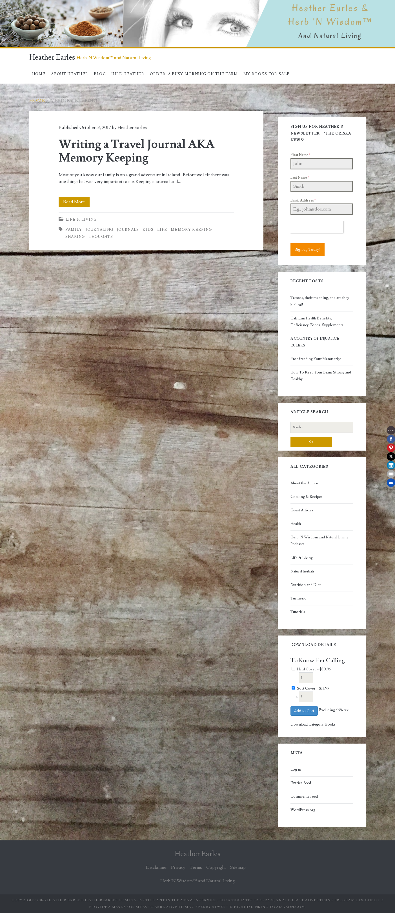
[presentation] (316, 227)
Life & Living (81, 219)
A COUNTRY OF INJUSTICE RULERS (314, 342)
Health (295, 524)
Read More (76, 202)
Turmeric (298, 598)
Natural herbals (302, 571)
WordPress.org (302, 810)
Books (330, 724)
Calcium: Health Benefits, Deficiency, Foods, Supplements (316, 321)
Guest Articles (301, 510)
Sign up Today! (307, 249)
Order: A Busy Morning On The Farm (194, 74)
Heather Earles (52, 57)
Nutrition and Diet (305, 585)
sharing (75, 236)
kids (148, 229)
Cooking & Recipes (306, 496)
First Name (300, 155)
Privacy (178, 867)
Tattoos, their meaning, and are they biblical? (319, 301)
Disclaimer (156, 867)
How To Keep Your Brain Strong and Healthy (320, 375)
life (162, 229)
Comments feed (304, 796)
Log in (295, 769)
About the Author (304, 483)
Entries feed (300, 783)
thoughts (101, 236)
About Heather (69, 74)
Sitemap (238, 867)
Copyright (216, 867)
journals (128, 229)
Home (39, 74)
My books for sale (266, 74)
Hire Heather (127, 74)
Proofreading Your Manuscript (315, 359)
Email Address (303, 200)
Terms (196, 867)
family (73, 229)
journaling (99, 229)
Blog (100, 74)
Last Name (299, 178)
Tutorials (297, 612)
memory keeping (191, 229)
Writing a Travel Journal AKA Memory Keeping (137, 151)
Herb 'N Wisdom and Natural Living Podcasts (319, 540)
